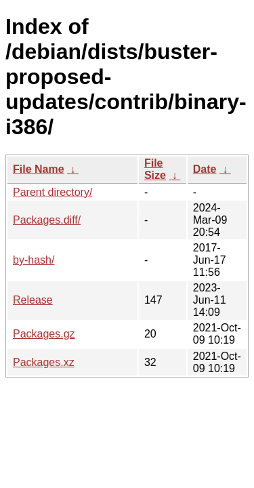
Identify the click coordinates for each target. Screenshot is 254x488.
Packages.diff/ (47, 220)
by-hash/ (33, 260)
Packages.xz (44, 362)
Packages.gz (44, 334)
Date (205, 169)
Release (33, 300)
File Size (155, 169)
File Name (38, 169)
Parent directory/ (52, 192)
